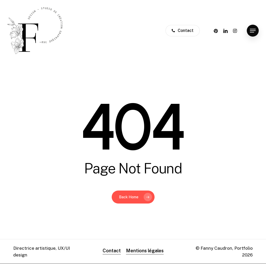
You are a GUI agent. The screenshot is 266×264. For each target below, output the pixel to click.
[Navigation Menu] (253, 30)
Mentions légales (145, 250)
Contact (112, 250)
